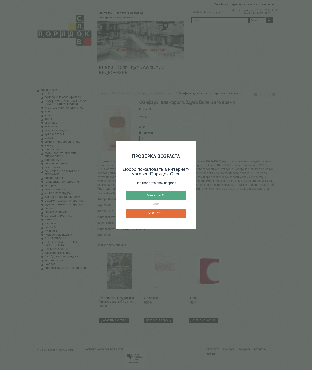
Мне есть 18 (156, 195)
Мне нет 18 (156, 213)
